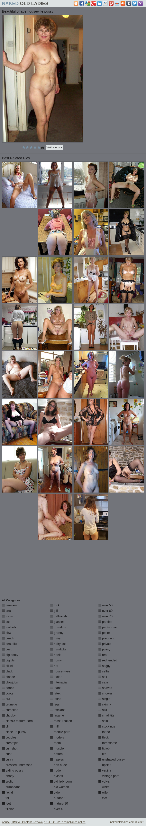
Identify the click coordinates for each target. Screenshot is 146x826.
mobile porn (60, 732)
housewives (60, 671)
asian (7, 616)
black (7, 671)
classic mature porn (17, 721)
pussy (104, 649)
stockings (106, 726)
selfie (103, 671)
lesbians (57, 710)
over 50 (105, 605)
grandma (58, 627)
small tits (106, 715)
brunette (9, 704)
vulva (103, 781)
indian (56, 677)
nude (55, 770)
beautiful (9, 644)
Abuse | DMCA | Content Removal (22, 822)
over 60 (105, 610)
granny (56, 632)
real (102, 655)
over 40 (57, 809)
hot (54, 666)
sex (102, 677)
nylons (56, 776)
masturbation (61, 721)
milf (54, 726)
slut (102, 710)
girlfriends (59, 616)
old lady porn (61, 781)
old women (59, 787)
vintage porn (108, 776)
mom (55, 743)
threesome (107, 743)
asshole (9, 627)
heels (55, 655)
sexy (103, 682)
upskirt (104, 765)
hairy (55, 638)
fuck (55, 605)
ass (6, 621)
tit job (104, 748)
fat (5, 798)
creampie (10, 743)
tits (102, 754)
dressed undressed (17, 765)
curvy (7, 759)
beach (8, 638)
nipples (57, 759)
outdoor (57, 798)
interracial (59, 682)
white (103, 787)
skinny (104, 704)
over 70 (105, 616)
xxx (102, 798)
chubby (9, 715)
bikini (7, 666)
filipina (8, 809)
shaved (105, 688)
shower (105, 693)
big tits (8, 660)
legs (55, 704)
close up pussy (14, 732)
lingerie (57, 715)
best (7, 649)
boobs (8, 688)
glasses (57, 621)
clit (5, 726)
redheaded (107, 660)
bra (6, 699)
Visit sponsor (54, 147)
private (104, 644)
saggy (104, 666)
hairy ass (58, 644)
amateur (9, 605)
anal (7, 610)
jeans (55, 688)
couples (9, 737)
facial (7, 792)
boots (7, 693)
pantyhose (107, 627)
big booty (10, 655)
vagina (104, 770)
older (55, 792)
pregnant (106, 638)
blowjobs (10, 682)
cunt (7, 754)
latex (55, 693)
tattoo (104, 732)
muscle (57, 748)
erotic (7, 781)
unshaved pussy (111, 759)
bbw (6, 632)
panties (105, 621)
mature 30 (59, 803)
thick (103, 737)
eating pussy (12, 770)
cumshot (9, 748)
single (104, 699)
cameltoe (10, 710)
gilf (54, 610)
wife (103, 792)
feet (6, 803)
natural (56, 754)
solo (103, 721)
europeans (11, 787)
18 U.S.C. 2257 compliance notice (65, 822)
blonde (8, 677)
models (57, 737)
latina (55, 699)
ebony (8, 776)
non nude (58, 765)
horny (56, 660)
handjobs (58, 649)
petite (104, 632)
